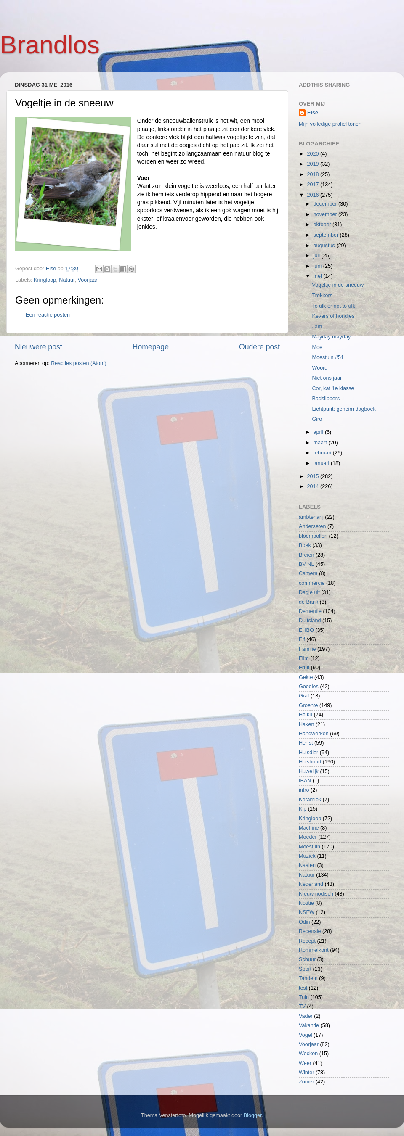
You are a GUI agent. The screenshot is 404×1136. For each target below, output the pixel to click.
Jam (317, 327)
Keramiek (310, 800)
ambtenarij (311, 517)
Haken (306, 724)
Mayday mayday (331, 337)
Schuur (307, 959)
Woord (319, 368)
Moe (317, 347)
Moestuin (309, 847)
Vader (306, 1016)
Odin (304, 922)
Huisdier (308, 753)
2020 (313, 154)
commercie (312, 583)
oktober (323, 224)
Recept (307, 941)
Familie (307, 649)
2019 (313, 164)
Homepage (151, 347)
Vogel (305, 1035)
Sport (305, 969)
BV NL (306, 564)
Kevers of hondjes (333, 316)
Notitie (306, 903)
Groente (308, 705)
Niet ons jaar (327, 378)
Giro (317, 419)
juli (318, 256)
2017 (313, 185)
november (326, 214)
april (319, 432)
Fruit (304, 668)
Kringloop (45, 280)
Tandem (308, 978)
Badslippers (326, 399)
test (303, 988)
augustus (325, 245)
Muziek (307, 856)
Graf (304, 696)
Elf (302, 639)
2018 (313, 174)
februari (323, 453)
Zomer (306, 1082)
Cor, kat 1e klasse (333, 388)
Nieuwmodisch (316, 894)
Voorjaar (87, 280)
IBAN (305, 781)
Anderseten (312, 526)
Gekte (306, 677)
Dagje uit (309, 592)
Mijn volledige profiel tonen (330, 124)
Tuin (304, 997)
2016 (313, 195)
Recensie (310, 931)
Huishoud (310, 762)
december (326, 204)
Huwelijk (309, 771)
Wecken (308, 1054)
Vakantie (309, 1025)
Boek (305, 545)
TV (302, 1006)
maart (321, 443)
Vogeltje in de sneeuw (338, 285)
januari (322, 463)
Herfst (306, 743)
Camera (308, 573)
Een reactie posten (48, 315)
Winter (306, 1072)
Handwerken (314, 734)
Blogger (253, 1115)
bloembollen (313, 536)
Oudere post (259, 347)
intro (304, 790)
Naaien (307, 865)
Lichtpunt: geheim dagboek (343, 409)
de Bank (308, 602)
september (327, 235)
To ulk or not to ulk (333, 306)
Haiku (305, 715)
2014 (313, 486)
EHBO (306, 630)
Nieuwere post (38, 347)
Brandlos (50, 45)
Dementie (310, 611)
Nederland (311, 884)
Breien (306, 555)
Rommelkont (314, 950)
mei (319, 276)
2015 (313, 476)
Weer (305, 1063)
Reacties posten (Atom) (78, 363)
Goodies (309, 687)
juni (318, 266)
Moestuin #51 (328, 357)
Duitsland (310, 620)
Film (304, 658)
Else (312, 113)
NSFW (306, 912)
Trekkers (322, 296)
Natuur (66, 280)
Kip (302, 809)
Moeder (308, 837)
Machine (309, 828)
